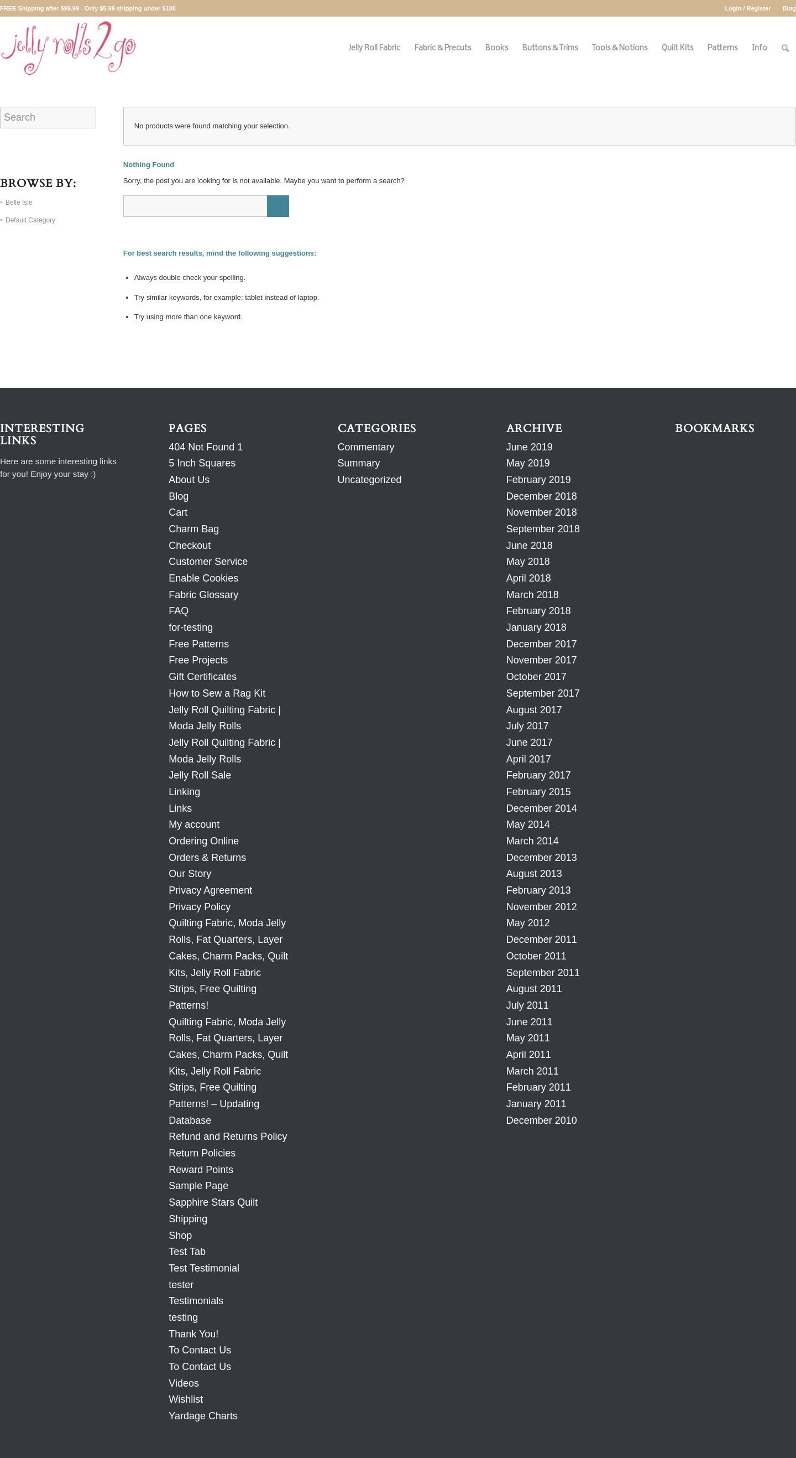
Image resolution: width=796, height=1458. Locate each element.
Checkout (190, 545)
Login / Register (748, 8)
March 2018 (532, 594)
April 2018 (528, 578)
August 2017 (534, 709)
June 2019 (529, 447)
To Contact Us (200, 1350)
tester (181, 1284)
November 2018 (541, 512)
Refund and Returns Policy (228, 1136)
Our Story (190, 873)
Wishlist (186, 1399)
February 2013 (538, 890)
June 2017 (529, 742)
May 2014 (528, 824)
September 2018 (543, 529)
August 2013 (534, 873)
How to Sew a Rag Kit (217, 693)
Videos (184, 1383)
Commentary (366, 447)
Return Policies (202, 1153)
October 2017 (536, 676)
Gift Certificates (203, 676)
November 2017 (541, 660)
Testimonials (196, 1300)
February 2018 (538, 610)
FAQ (178, 610)
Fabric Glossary (203, 594)
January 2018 (536, 627)
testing (183, 1317)
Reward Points (201, 1169)
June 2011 (529, 1022)
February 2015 (538, 791)
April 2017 (528, 759)
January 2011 (536, 1103)
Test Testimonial (204, 1268)
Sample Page (198, 1185)
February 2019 (538, 479)
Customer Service (208, 561)
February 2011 (538, 1087)
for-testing (191, 627)
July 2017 (527, 725)
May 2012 (528, 922)
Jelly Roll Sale (200, 775)
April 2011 (528, 1054)
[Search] (785, 48)
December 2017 (541, 644)
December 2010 (541, 1120)
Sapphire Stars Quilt (213, 1202)
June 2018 (529, 545)
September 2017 (543, 693)
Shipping (188, 1218)
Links (180, 808)
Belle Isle (19, 202)
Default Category (30, 220)
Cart (178, 512)
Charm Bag (194, 529)
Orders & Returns (207, 857)
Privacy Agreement (210, 890)
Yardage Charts (203, 1415)
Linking (184, 791)
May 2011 (528, 1038)
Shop (180, 1235)
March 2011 (532, 1071)
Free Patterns (199, 644)
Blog (789, 8)
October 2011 (536, 956)
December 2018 (541, 496)
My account (194, 824)
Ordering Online (204, 841)
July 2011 (527, 1005)
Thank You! (193, 1334)
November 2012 (541, 906)
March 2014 (532, 841)
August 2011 (534, 988)
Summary (359, 463)
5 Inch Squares (202, 463)
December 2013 (541, 857)
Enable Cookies (203, 578)
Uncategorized (370, 479)
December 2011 (541, 939)
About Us (189, 479)
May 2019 (528, 463)
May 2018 (528, 561)
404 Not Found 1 (206, 447)
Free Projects (198, 660)
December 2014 (541, 808)
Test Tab (187, 1251)
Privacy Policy (200, 906)
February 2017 (538, 775)
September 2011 (543, 972)
